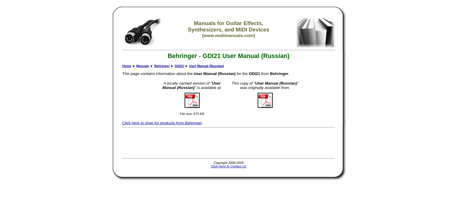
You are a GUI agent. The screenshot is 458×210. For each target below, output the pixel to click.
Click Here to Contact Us (229, 166)
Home (126, 66)
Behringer (161, 66)
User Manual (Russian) (206, 66)
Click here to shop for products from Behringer (162, 123)
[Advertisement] (228, 143)
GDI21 (179, 66)
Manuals (142, 66)
